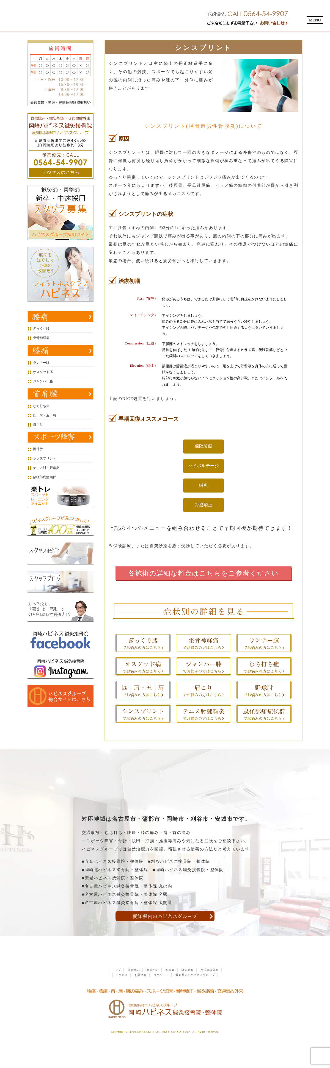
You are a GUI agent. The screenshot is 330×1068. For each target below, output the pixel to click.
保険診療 (203, 446)
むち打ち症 (41, 406)
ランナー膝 (41, 363)
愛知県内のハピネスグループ (195, 986)
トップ (116, 981)
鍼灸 (203, 485)
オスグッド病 (43, 372)
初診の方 (153, 981)
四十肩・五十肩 (44, 415)
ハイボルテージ (203, 465)
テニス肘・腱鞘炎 (46, 468)
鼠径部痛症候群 (44, 477)
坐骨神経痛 (41, 338)
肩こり (38, 425)
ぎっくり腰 (41, 328)
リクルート (161, 986)
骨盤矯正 (203, 504)
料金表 (170, 981)
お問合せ (140, 986)
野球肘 (38, 449)
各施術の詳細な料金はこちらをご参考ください (203, 573)
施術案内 (134, 981)
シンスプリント (44, 458)
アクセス (122, 986)
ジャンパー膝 (43, 381)
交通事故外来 (209, 981)
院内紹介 (188, 981)
